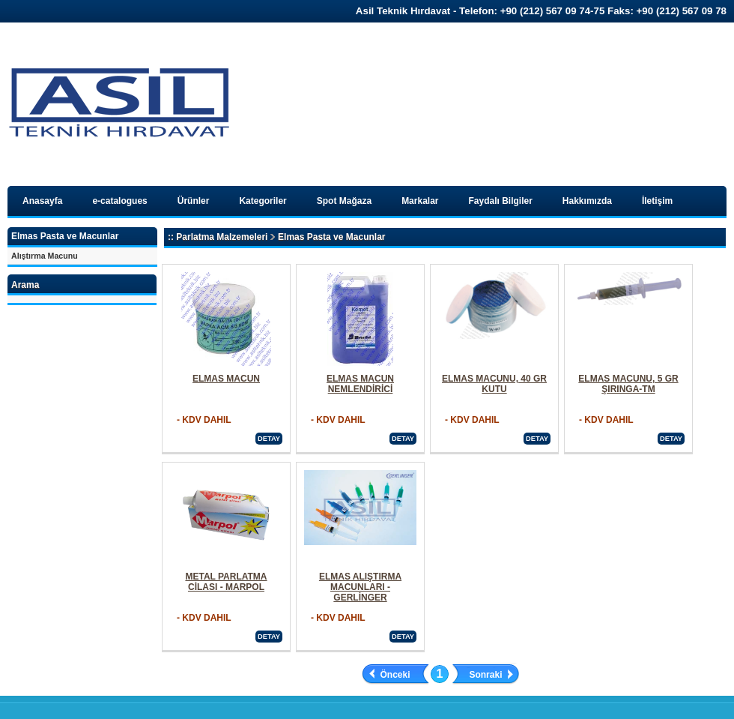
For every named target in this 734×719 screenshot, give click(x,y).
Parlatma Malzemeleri (221, 237)
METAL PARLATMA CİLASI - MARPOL (226, 581)
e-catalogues (119, 201)
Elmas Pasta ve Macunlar (331, 237)
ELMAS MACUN (226, 378)
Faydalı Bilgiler (501, 201)
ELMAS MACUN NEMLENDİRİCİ (360, 383)
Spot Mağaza (344, 201)
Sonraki (485, 675)
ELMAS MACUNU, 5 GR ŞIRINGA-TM (628, 383)
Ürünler (194, 201)
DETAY (269, 438)
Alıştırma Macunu (44, 255)
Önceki (395, 675)
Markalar (419, 201)
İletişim (657, 201)
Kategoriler (262, 201)
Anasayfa (42, 201)
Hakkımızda (587, 201)
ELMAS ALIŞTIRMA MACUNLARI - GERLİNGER (360, 587)
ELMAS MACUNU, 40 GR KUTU (494, 383)
